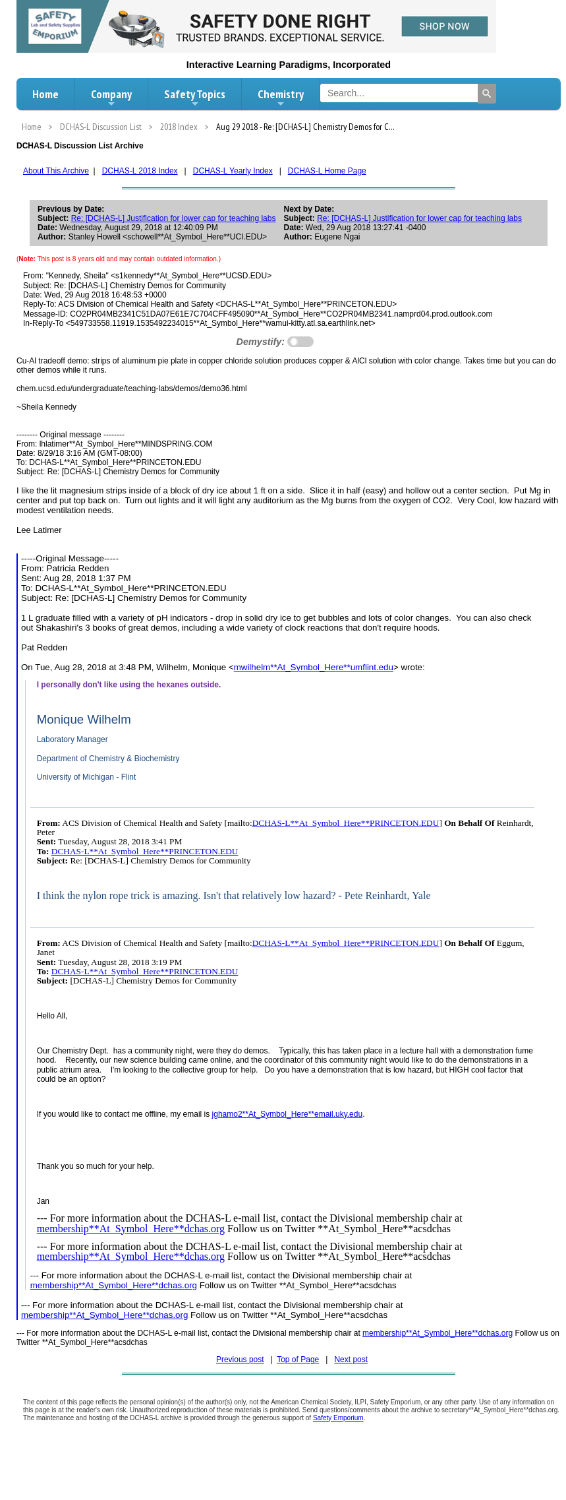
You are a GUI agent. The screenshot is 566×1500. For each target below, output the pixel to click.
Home (45, 94)
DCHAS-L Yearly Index (233, 170)
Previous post (240, 1359)
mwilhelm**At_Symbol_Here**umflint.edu (313, 667)
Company (111, 97)
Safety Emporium (338, 1418)
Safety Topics (194, 97)
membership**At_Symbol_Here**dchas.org (131, 1228)
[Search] (487, 94)
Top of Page (298, 1359)
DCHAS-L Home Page (327, 170)
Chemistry (281, 97)
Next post (351, 1359)
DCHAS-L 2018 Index (140, 170)
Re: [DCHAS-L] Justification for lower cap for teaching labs (173, 218)
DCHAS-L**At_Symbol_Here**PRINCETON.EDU (345, 823)
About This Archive (56, 170)
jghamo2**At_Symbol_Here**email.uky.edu (287, 1114)
